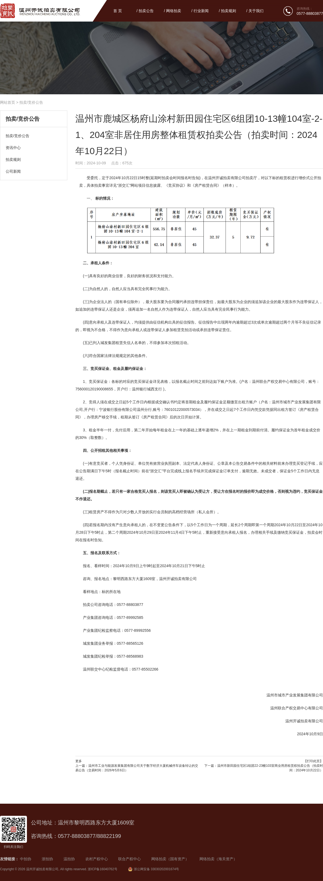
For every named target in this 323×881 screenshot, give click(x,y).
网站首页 (7, 102)
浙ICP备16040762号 (102, 869)
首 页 (117, 11)
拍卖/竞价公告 (31, 102)
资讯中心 (13, 147)
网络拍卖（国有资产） (170, 859)
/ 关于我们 (255, 11)
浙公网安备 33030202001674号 (153, 869)
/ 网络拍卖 (172, 11)
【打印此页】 (313, 761)
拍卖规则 (13, 159)
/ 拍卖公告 (145, 11)
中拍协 (25, 859)
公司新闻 (13, 171)
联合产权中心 (129, 859)
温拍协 (69, 859)
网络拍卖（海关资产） (218, 859)
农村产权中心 (96, 859)
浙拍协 (47, 859)
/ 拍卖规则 (227, 11)
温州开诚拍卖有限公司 (42, 869)
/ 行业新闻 (200, 11)
